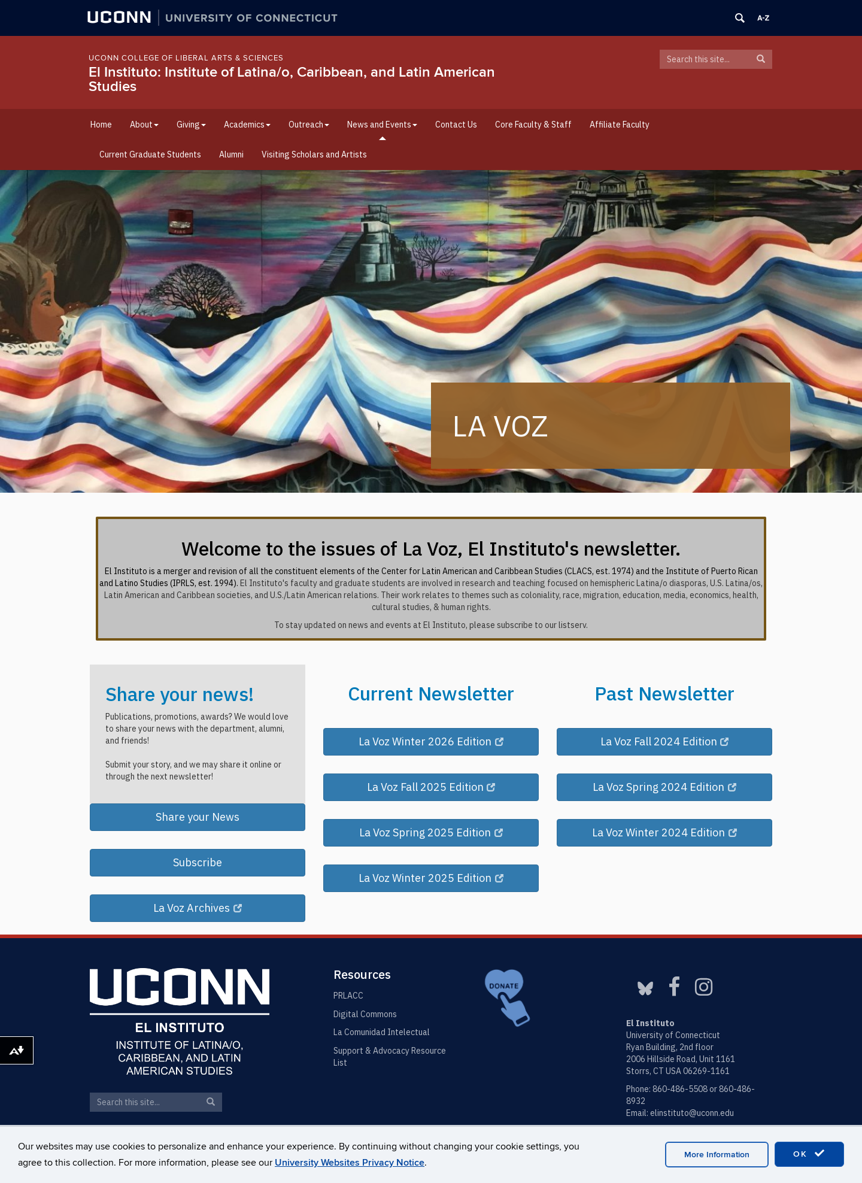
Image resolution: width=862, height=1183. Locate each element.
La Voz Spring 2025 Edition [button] (431, 832)
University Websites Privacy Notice (349, 1163)
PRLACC (348, 995)
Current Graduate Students (150, 154)
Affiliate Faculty (619, 124)
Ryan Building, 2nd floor (670, 1047)
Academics (247, 124)
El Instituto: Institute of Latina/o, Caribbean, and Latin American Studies (292, 79)
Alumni (231, 154)
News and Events (382, 124)
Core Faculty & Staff (533, 124)
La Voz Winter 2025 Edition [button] (431, 878)
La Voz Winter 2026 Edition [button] (431, 741)
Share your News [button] (197, 817)
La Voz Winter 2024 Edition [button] (664, 832)
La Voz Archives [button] (197, 908)
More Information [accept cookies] (716, 1154)
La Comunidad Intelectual (381, 1032)
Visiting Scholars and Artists (314, 154)
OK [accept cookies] (809, 1153)
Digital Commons (365, 1014)
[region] (431, 331)
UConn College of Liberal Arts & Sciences (186, 58)
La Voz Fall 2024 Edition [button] (664, 741)
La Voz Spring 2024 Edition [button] (664, 787)
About (144, 124)
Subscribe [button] (197, 862)
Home (101, 124)
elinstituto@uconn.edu (692, 1113)
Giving (191, 124)
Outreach (309, 124)
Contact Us (456, 124)
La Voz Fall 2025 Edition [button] (431, 787)
